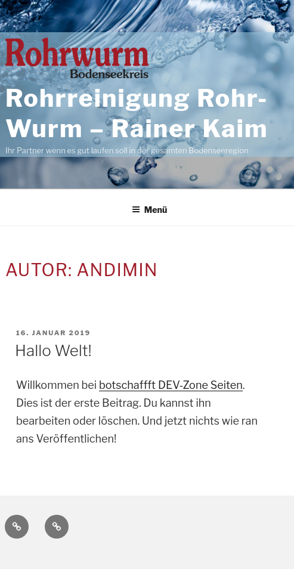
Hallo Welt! (53, 350)
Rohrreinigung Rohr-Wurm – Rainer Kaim (136, 113)
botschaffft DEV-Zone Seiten (171, 385)
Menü (150, 210)
